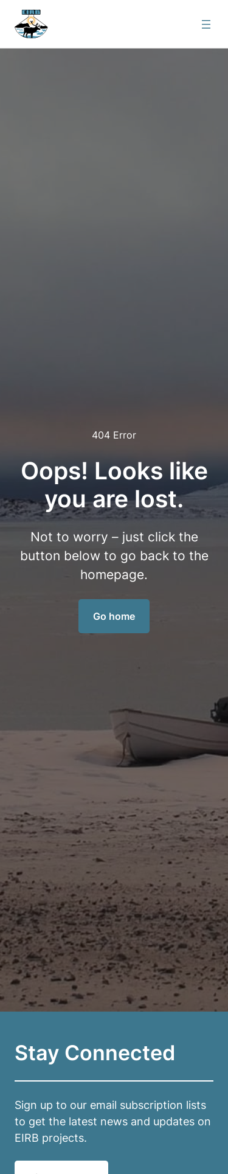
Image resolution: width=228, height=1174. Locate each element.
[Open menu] (206, 24)
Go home (114, 616)
